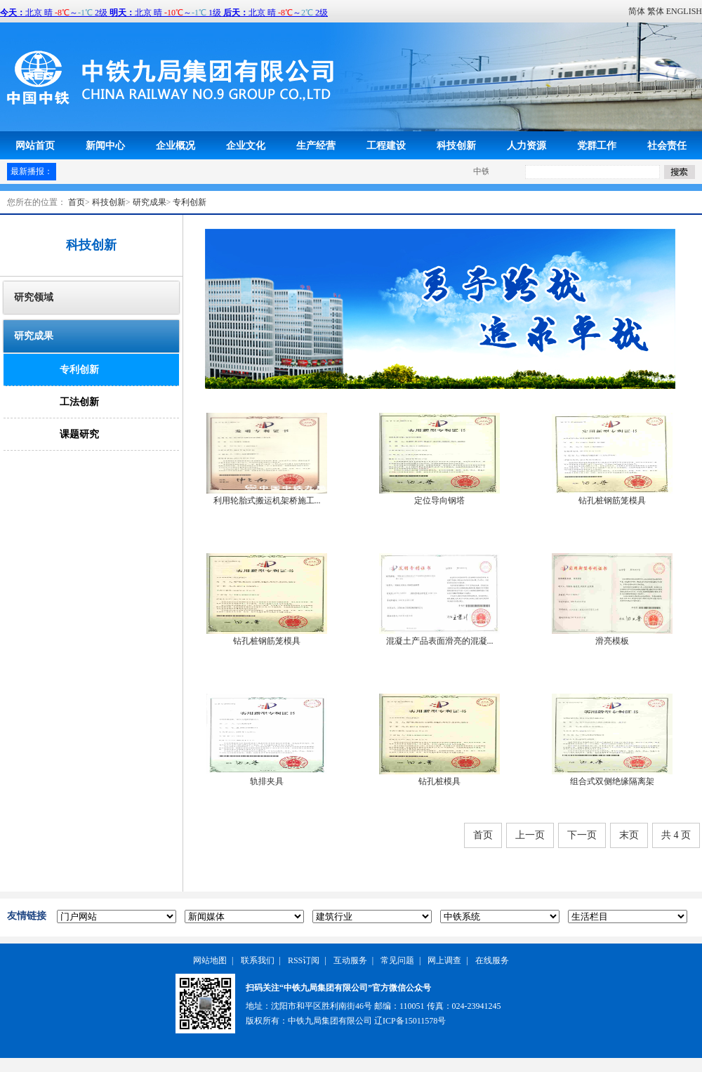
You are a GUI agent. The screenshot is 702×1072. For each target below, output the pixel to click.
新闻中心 (105, 145)
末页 (629, 835)
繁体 (655, 11)
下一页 (582, 835)
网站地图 (210, 960)
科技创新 (456, 145)
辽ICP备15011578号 (410, 1021)
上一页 (530, 835)
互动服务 (350, 960)
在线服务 (492, 960)
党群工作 (596, 145)
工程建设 (386, 145)
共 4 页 (676, 835)
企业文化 (245, 145)
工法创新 (79, 402)
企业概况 (175, 145)
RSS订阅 (303, 960)
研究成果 (149, 202)
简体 (636, 11)
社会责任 (667, 145)
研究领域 (33, 297)
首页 (76, 202)
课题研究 (79, 434)
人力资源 (526, 145)
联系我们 (257, 960)
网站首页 (35, 145)
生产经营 (316, 145)
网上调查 (444, 960)
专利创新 (189, 202)
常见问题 (397, 960)
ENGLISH (684, 11)
